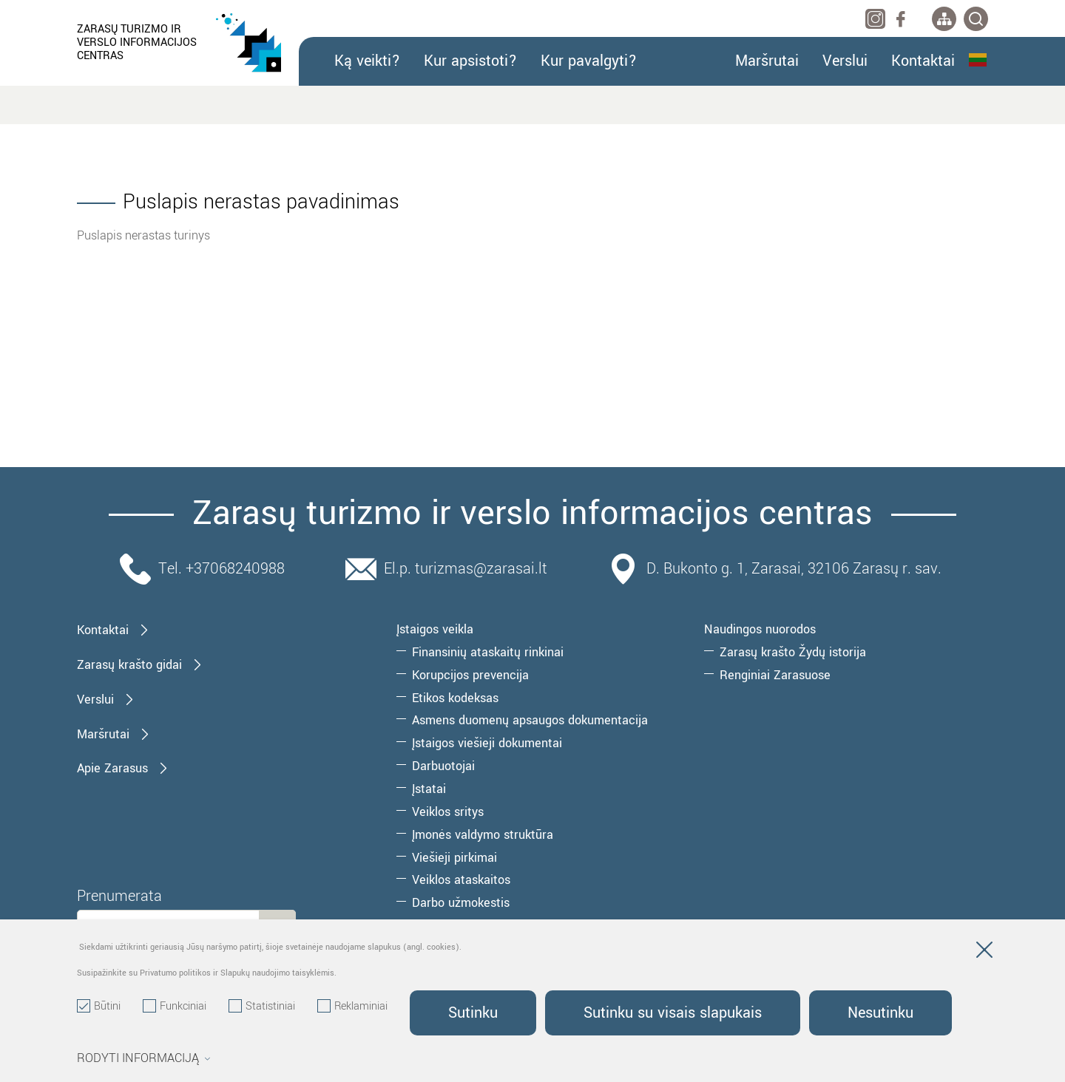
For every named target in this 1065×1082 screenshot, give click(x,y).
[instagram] (875, 19)
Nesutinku (880, 1013)
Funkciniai (174, 1006)
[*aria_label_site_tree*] (944, 19)
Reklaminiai (352, 1006)
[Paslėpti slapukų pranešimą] (984, 953)
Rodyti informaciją (144, 1058)
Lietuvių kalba (978, 60)
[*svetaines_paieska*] (976, 19)
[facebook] (900, 19)
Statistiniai (262, 1006)
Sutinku (473, 1013)
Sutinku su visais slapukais (673, 1013)
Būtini (99, 1006)
